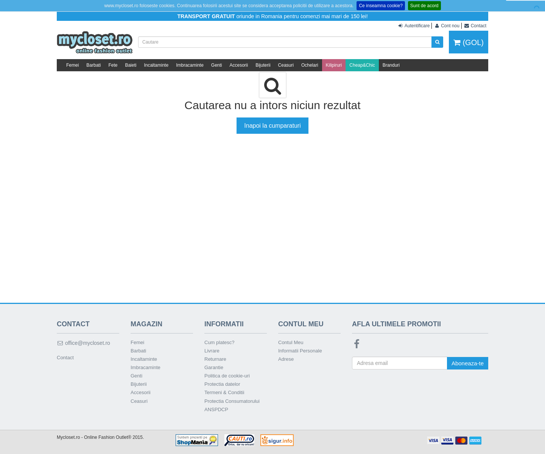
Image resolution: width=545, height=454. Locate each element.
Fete (112, 65)
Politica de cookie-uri (227, 376)
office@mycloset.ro (83, 343)
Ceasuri (286, 65)
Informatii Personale (300, 351)
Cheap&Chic (362, 65)
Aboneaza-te (468, 363)
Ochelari (309, 65)
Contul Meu (290, 342)
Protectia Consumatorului (232, 401)
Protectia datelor (222, 384)
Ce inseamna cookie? (380, 5)
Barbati (93, 65)
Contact (65, 357)
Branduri (391, 65)
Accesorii (239, 65)
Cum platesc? (219, 342)
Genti (216, 65)
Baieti (130, 65)
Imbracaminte (190, 65)
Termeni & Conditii (224, 392)
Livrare (212, 351)
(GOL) (468, 42)
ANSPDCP (216, 409)
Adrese (286, 359)
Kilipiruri (334, 65)
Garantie (213, 367)
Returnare (215, 359)
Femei (72, 65)
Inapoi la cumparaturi (272, 125)
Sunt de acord (424, 5)
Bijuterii (262, 65)
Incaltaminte (156, 65)
